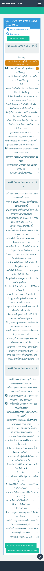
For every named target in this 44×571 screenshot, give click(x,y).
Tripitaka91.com (12, 3)
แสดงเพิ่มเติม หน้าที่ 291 (18, 39)
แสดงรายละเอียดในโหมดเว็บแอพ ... (21, 545)
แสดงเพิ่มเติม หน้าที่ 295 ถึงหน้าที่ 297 (22, 551)
